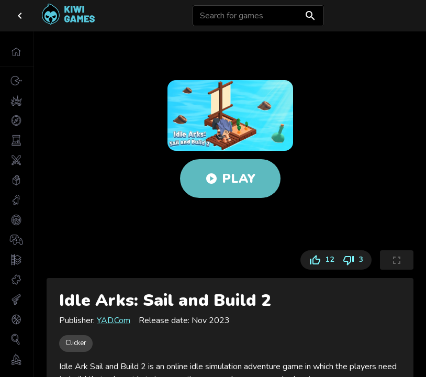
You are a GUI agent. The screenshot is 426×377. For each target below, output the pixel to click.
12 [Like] (319, 260)
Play (230, 178)
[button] (16, 52)
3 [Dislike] (355, 260)
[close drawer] (19, 15)
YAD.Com (113, 320)
